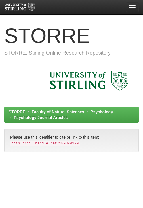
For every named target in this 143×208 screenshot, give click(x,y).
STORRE (17, 111)
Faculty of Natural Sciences (58, 111)
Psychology (101, 111)
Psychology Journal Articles (41, 117)
